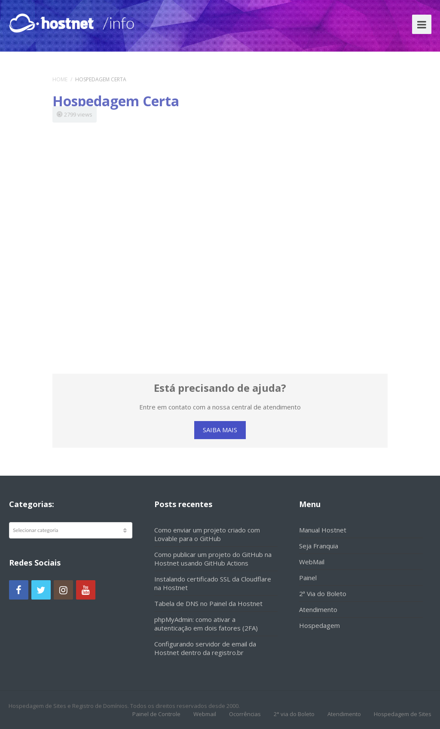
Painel (308, 577)
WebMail (311, 561)
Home (59, 79)
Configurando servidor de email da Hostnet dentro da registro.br (205, 648)
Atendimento (318, 609)
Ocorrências (245, 714)
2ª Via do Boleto (322, 593)
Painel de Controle (156, 714)
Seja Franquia (318, 545)
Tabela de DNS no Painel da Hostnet (208, 603)
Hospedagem (319, 625)
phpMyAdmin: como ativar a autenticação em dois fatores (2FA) (206, 623)
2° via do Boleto (294, 714)
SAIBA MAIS (220, 429)
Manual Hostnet (322, 530)
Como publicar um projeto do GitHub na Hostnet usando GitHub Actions (213, 558)
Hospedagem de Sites (402, 714)
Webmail (204, 714)
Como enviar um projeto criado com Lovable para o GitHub (207, 534)
